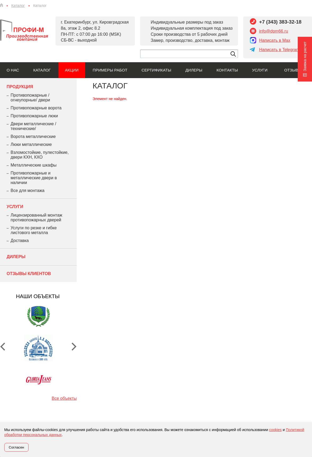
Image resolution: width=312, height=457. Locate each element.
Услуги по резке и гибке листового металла (34, 230)
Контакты (227, 70)
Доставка (20, 240)
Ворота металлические (33, 136)
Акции (72, 70)
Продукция (20, 86)
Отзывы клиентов (29, 273)
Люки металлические (31, 144)
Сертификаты (156, 70)
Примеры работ (110, 70)
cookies (275, 430)
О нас (13, 70)
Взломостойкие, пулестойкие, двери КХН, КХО (40, 154)
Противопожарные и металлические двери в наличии (34, 178)
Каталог (42, 70)
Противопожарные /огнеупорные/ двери (30, 97)
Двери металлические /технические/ (33, 126)
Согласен (16, 447)
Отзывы (293, 70)
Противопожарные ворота (36, 108)
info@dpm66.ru (273, 31)
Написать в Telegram (279, 49)
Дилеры (193, 70)
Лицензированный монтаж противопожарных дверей (36, 217)
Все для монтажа (27, 190)
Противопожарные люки (34, 116)
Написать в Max (274, 40)
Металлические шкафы (34, 165)
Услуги (259, 70)
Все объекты (64, 398)
